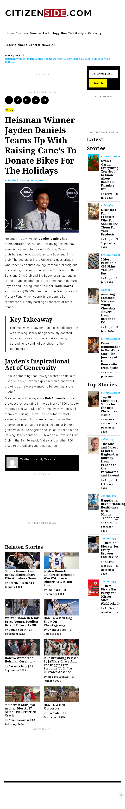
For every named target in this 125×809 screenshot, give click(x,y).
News (46, 45)
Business (22, 33)
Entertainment (16, 45)
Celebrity (95, 33)
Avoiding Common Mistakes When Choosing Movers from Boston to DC (108, 308)
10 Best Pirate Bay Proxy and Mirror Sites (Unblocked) (110, 594)
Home (10, 33)
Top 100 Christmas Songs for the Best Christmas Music (109, 406)
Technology (51, 33)
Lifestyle (80, 33)
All (53, 45)
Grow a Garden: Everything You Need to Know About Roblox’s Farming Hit (109, 175)
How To (66, 33)
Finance (35, 33)
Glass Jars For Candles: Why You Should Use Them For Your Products (109, 222)
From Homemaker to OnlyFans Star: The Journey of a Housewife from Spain (110, 355)
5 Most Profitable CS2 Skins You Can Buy (108, 266)
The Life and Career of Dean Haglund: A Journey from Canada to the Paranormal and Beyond (110, 459)
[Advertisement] (64, 83)
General (34, 45)
